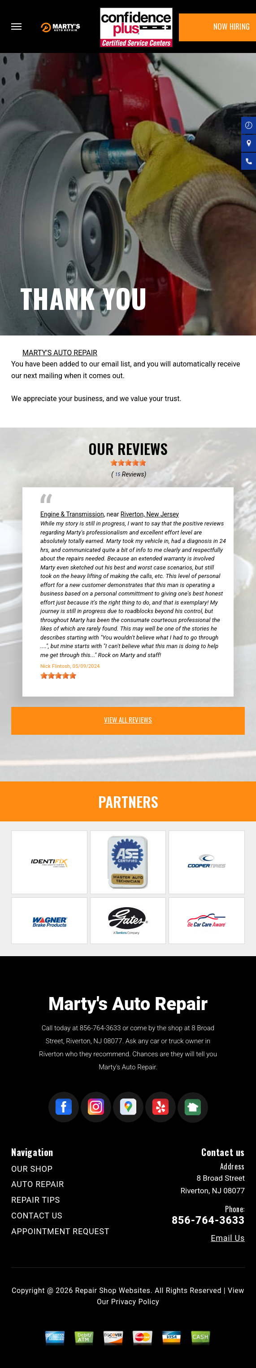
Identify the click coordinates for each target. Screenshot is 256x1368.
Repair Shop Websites (112, 1290)
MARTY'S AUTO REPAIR (59, 353)
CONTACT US (36, 1215)
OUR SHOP (32, 1169)
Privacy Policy (135, 1301)
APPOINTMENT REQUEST (60, 1231)
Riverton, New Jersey (150, 514)
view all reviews (128, 719)
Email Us (228, 1238)
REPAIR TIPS (35, 1200)
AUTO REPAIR (37, 1184)
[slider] (128, 462)
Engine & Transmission (72, 514)
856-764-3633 (100, 1028)
